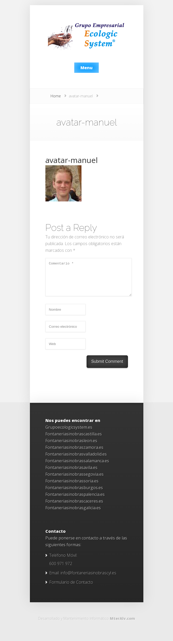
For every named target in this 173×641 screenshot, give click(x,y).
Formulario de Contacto (71, 588)
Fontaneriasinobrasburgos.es (74, 494)
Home (56, 95)
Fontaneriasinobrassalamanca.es (77, 467)
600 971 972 (60, 570)
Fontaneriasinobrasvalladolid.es (76, 460)
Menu (86, 68)
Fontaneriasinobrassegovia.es (74, 480)
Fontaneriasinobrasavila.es (71, 473)
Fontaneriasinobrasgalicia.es (73, 514)
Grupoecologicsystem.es (68, 433)
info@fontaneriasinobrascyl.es (88, 579)
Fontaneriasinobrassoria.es (71, 487)
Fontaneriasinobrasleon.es (71, 447)
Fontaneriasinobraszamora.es (74, 453)
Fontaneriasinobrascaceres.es (74, 507)
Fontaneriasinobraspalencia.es (75, 500)
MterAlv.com (122, 624)
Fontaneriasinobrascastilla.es (73, 440)
